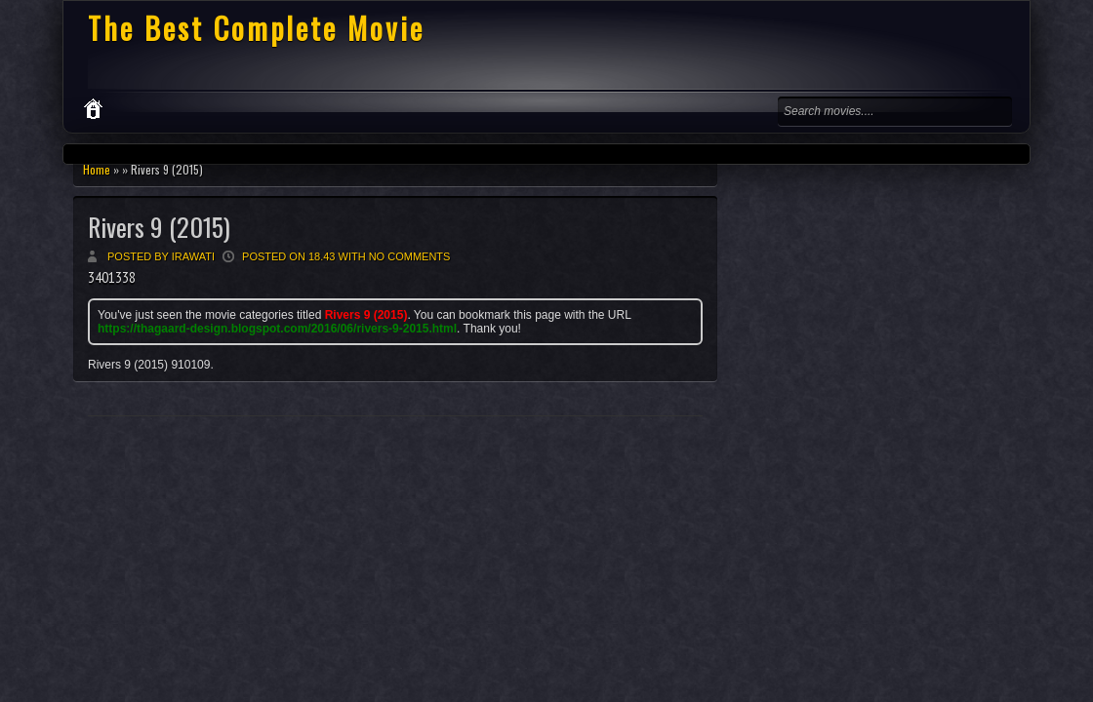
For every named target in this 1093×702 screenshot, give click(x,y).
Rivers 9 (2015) (159, 227)
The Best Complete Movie (256, 28)
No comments (410, 256)
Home (96, 169)
